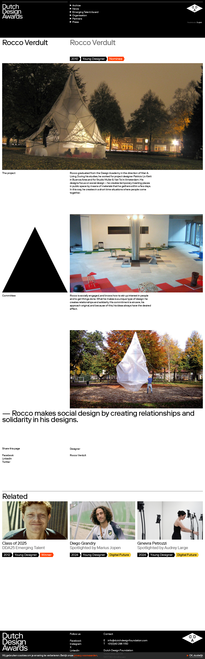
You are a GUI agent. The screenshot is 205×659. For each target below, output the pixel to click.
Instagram (75, 644)
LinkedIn (7, 459)
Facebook (8, 455)
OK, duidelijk (196, 655)
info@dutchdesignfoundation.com (128, 640)
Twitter (6, 462)
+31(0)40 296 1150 (118, 644)
